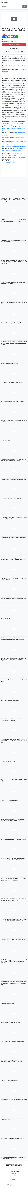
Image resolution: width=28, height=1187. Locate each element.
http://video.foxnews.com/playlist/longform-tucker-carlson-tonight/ (13, 137)
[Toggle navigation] (25, 2)
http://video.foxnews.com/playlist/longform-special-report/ (13, 128)
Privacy (14, 1175)
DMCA (14, 1173)
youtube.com (17, 1185)
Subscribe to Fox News (14, 44)
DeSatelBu (4, 3)
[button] (24, 6)
